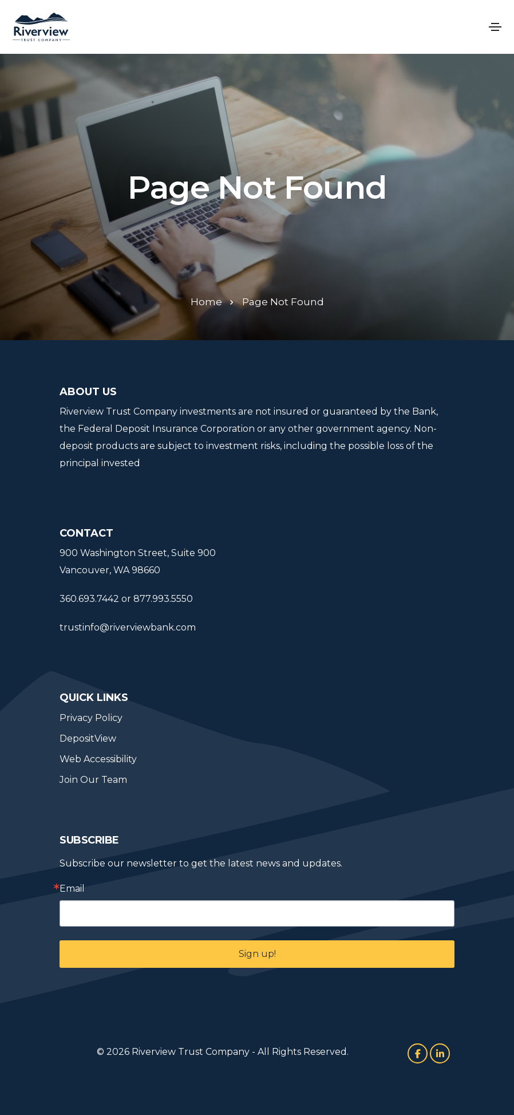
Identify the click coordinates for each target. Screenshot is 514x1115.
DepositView (88, 738)
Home (206, 302)
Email (72, 888)
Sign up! (257, 953)
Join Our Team (93, 779)
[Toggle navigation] (495, 27)
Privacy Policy (91, 717)
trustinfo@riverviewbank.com (128, 627)
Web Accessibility (98, 759)
